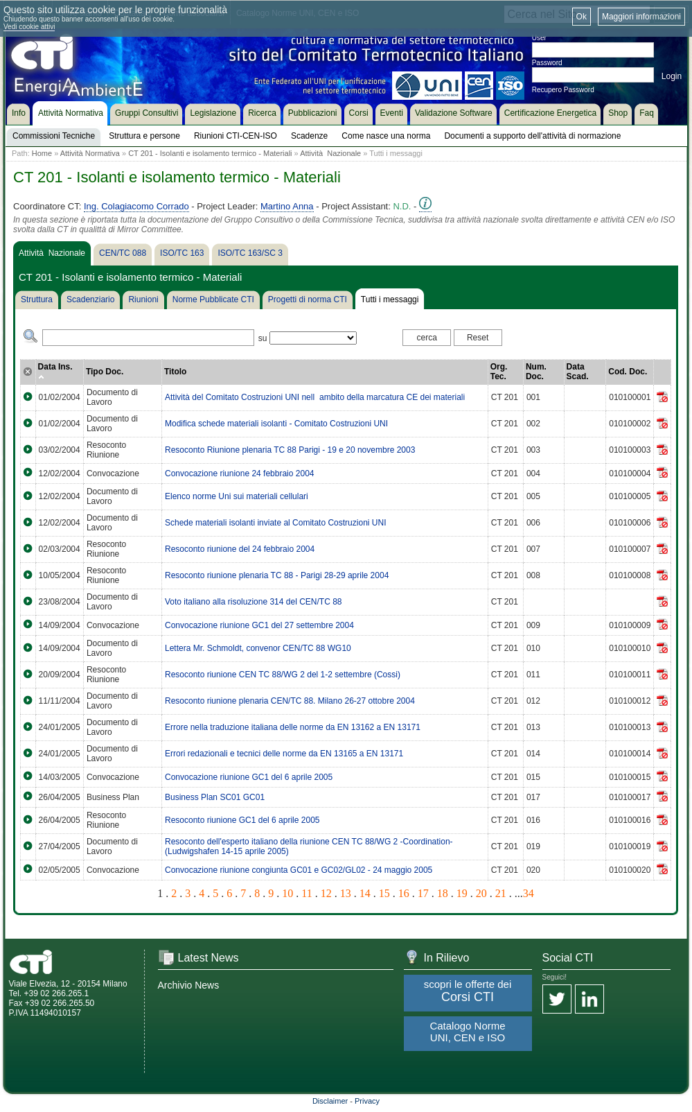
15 (384, 893)
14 (365, 893)
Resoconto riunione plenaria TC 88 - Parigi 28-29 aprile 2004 (277, 575)
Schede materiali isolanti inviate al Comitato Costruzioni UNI (275, 523)
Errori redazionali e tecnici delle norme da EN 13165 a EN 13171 (284, 753)
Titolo (175, 371)
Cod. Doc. (627, 371)
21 (500, 893)
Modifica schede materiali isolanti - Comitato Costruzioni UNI (276, 423)
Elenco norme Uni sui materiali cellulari (236, 496)
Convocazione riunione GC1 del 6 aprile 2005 (248, 777)
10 (287, 893)
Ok (581, 16)
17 (423, 893)
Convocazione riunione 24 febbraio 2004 (239, 473)
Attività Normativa (90, 153)
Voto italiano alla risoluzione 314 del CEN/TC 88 (253, 602)
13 (345, 893)
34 (528, 893)
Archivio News (189, 985)
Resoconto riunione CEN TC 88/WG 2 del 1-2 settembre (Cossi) (282, 674)
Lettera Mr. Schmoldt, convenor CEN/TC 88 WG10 (258, 648)
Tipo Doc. (104, 371)
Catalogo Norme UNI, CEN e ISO (467, 1031)
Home (42, 153)
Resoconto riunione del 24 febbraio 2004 (239, 549)
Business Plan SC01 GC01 (215, 797)
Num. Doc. (536, 371)
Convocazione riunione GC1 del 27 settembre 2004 (259, 625)
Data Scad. (578, 371)
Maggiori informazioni (641, 16)
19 (462, 893)
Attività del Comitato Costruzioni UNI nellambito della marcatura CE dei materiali (315, 397)
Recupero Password (563, 90)
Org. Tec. (499, 371)
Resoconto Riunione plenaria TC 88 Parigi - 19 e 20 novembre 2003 (290, 450)
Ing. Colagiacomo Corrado (136, 206)
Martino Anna (287, 206)
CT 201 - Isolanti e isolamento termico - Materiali (210, 153)
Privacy (367, 1101)
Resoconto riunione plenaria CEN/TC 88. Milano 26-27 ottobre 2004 (290, 701)
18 (442, 893)
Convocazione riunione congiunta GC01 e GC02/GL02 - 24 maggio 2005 (298, 870)
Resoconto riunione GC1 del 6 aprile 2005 (242, 820)
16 (403, 893)
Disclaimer (330, 1101)
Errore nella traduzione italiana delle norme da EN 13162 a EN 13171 (292, 727)
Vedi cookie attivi (29, 27)
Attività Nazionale (330, 153)
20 (481, 893)
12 (326, 893)
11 (306, 893)
